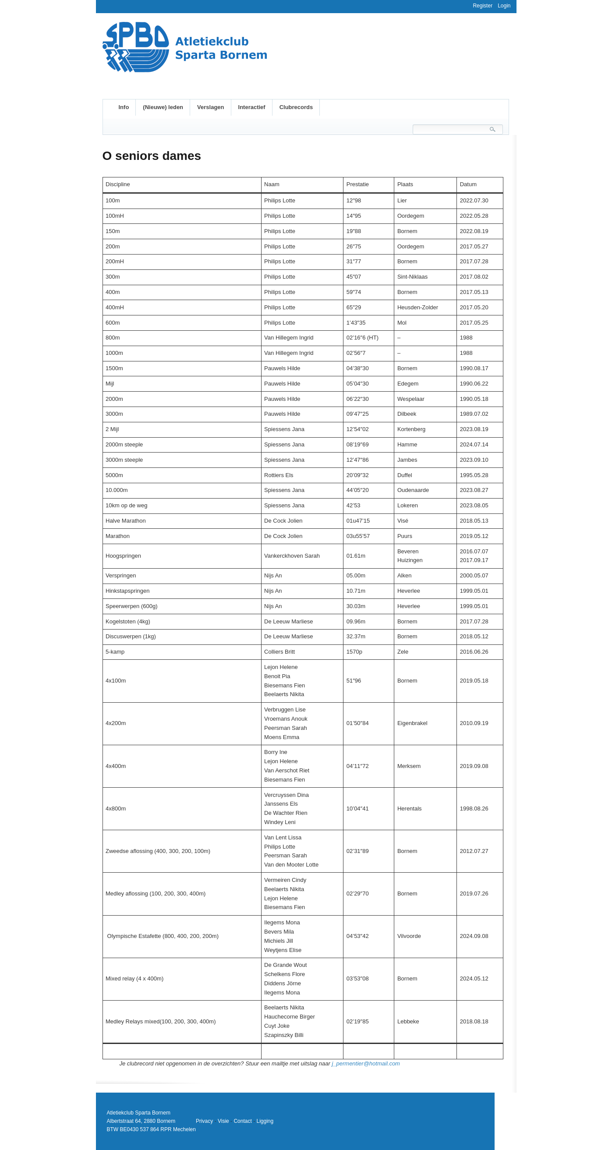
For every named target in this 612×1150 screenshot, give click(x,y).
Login (504, 6)
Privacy (204, 1121)
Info (124, 107)
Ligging (264, 1121)
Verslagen (210, 107)
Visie (223, 1121)
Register (482, 6)
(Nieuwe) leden (163, 107)
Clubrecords (296, 107)
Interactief (251, 107)
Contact (242, 1121)
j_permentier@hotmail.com (366, 1063)
